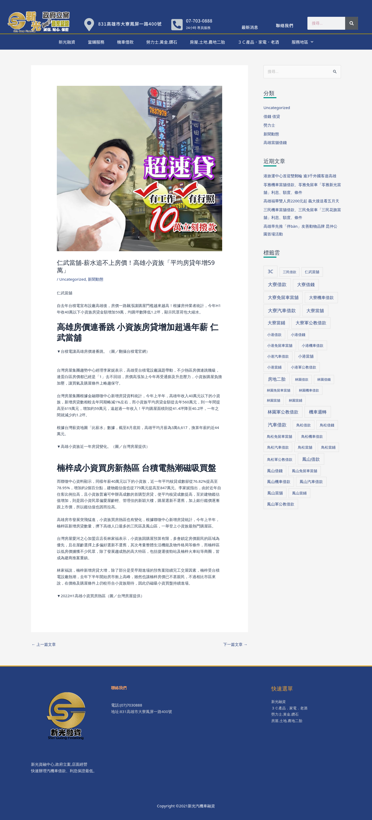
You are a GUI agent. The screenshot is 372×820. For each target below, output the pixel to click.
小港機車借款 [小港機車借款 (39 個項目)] (312, 345)
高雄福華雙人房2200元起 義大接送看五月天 (301, 200)
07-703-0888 (199, 20)
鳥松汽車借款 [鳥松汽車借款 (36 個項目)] (278, 447)
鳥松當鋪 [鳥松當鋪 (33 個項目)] (328, 447)
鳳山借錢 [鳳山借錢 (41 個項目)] (275, 470)
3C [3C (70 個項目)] (270, 271)
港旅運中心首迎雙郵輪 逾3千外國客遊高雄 (300, 175)
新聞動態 (95, 279)
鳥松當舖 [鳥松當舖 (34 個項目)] (305, 447)
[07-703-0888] (177, 24)
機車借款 (125, 42)
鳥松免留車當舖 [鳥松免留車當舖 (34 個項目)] (279, 436)
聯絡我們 (284, 25)
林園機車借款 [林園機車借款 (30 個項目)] (309, 390)
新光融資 (67, 42)
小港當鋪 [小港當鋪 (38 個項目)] (274, 367)
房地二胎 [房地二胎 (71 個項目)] (276, 379)
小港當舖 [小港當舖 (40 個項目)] (306, 356)
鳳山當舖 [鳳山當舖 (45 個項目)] (275, 492)
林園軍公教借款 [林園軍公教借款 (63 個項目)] (283, 412)
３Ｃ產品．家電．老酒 (258, 42)
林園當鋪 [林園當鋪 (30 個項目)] (295, 400)
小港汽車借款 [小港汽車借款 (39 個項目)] (278, 356)
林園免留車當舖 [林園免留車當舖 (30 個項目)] (278, 390)
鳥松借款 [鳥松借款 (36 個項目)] (303, 425)
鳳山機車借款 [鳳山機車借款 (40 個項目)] (278, 481)
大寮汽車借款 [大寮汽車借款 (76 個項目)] (282, 310)
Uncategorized (72, 279)
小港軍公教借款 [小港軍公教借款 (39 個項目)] (303, 367)
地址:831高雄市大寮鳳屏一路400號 (141, 711)
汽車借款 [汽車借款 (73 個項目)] (277, 425)
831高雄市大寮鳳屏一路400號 (130, 23)
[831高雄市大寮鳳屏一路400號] (89, 24)
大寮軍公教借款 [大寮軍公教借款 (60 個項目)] (311, 323)
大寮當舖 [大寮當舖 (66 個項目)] (315, 310)
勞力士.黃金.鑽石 (161, 42)
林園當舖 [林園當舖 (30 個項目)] (273, 400)
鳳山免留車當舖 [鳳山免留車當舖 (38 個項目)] (304, 470)
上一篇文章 (44, 644)
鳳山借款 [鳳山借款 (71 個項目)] (311, 459)
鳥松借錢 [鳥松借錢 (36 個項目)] (327, 425)
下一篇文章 (235, 644)
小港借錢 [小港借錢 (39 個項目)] (298, 334)
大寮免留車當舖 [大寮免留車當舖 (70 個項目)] (283, 297)
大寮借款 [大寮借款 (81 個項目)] (277, 284)
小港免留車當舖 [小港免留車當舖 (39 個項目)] (279, 345)
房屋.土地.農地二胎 (207, 42)
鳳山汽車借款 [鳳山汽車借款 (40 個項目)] (311, 481)
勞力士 (269, 125)
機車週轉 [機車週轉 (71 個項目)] (318, 412)
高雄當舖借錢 (275, 142)
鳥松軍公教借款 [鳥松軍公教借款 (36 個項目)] (279, 459)
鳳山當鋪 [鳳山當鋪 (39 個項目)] (299, 493)
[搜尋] (351, 23)
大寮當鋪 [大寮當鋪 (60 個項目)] (276, 323)
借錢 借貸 (272, 116)
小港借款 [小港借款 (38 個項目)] (274, 334)
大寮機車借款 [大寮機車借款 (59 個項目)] (321, 297)
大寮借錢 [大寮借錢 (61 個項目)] (306, 284)
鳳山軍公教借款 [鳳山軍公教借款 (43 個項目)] (280, 504)
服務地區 (302, 42)
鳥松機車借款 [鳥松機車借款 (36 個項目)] (312, 436)
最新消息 (250, 27)
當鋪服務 (96, 42)
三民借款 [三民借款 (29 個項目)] (289, 272)
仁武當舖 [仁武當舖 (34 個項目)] (312, 271)
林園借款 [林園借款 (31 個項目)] (301, 379)
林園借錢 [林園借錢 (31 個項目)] (324, 379)
